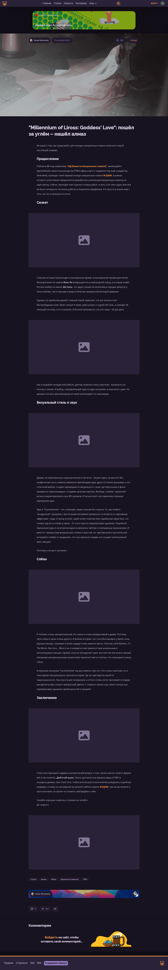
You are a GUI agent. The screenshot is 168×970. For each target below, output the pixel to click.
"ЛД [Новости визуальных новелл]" (87, 166)
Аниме (43, 879)
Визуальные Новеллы (70, 879)
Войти (154, 3)
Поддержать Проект (56, 963)
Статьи (57, 3)
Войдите (51, 937)
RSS (39, 963)
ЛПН (85, 879)
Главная (47, 3)
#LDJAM (107, 175)
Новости (68, 3)
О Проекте (21, 963)
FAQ (32, 963)
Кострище (81, 3)
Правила (8, 963)
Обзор (53, 879)
